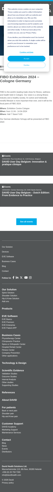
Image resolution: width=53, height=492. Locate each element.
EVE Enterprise (8, 325)
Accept (26, 59)
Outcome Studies (9, 377)
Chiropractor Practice (11, 341)
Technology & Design (14, 363)
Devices (5, 252)
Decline (26, 65)
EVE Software (8, 257)
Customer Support (12, 423)
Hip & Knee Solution (10, 298)
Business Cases (9, 261)
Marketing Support (10, 430)
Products (7, 308)
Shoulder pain (8, 413)
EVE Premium (8, 322)
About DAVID (9, 400)
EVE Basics (7, 319)
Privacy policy (8, 483)
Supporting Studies (10, 385)
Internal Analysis (9, 379)
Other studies (7, 382)
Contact (5, 271)
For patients (9, 407)
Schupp (23, 119)
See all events (26, 222)
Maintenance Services (11, 433)
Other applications (9, 356)
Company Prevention (11, 353)
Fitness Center (8, 350)
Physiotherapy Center (11, 338)
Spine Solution (8, 293)
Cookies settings (26, 52)
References (8, 392)
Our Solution (7, 247)
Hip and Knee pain (10, 416)
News (4, 446)
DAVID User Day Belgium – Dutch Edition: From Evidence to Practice (26, 194)
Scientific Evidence (13, 370)
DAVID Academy (9, 427)
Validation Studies (9, 374)
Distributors (7, 452)
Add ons (5, 301)
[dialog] (26, 38)
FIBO (2, 92)
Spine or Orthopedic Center (13, 344)
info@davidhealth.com (11, 475)
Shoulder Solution (9, 296)
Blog (4, 266)
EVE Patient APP (9, 328)
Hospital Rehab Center (11, 347)
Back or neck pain (9, 411)
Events (7, 156)
